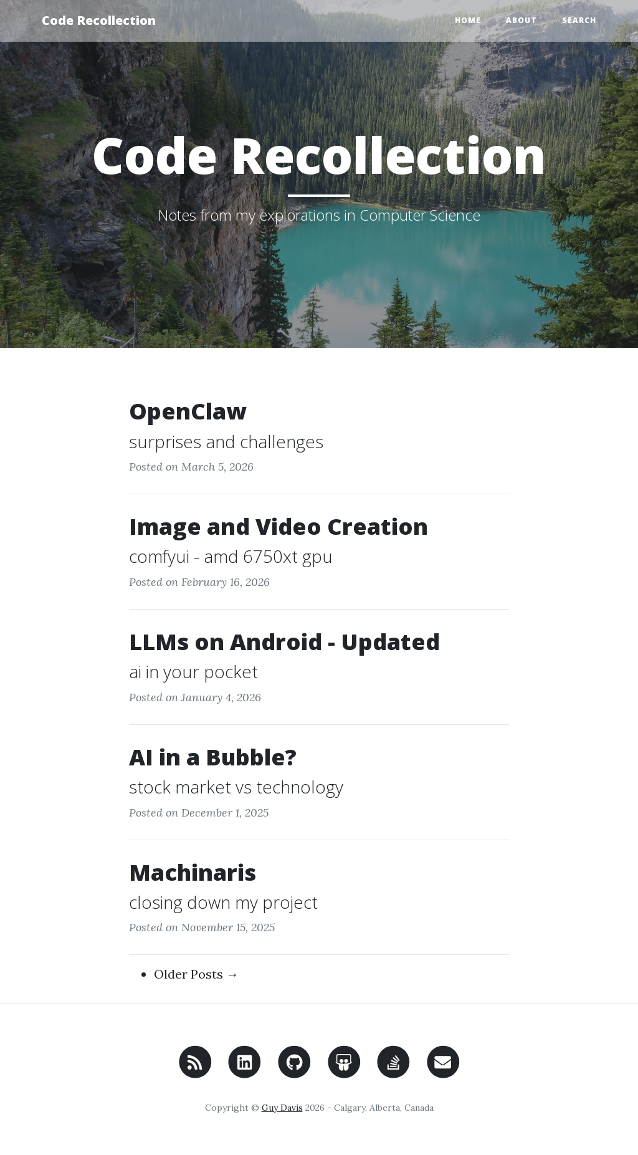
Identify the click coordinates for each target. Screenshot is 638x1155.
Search (579, 20)
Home (468, 20)
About (521, 20)
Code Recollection (99, 20)
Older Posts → (196, 974)
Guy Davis (282, 1107)
